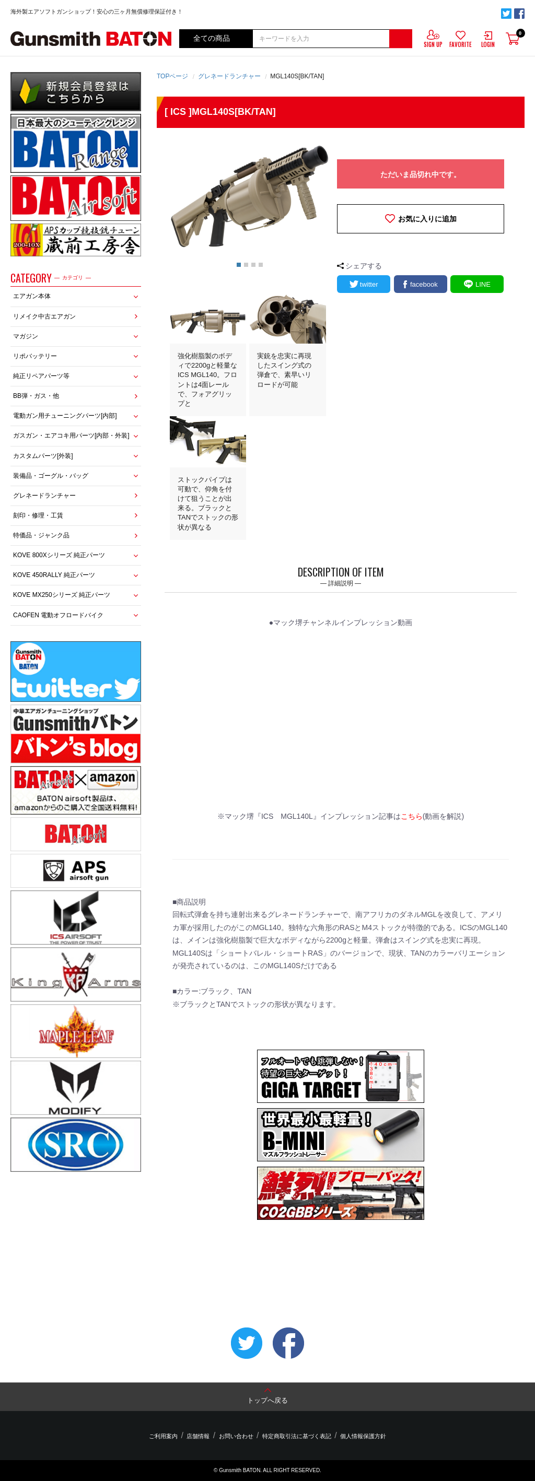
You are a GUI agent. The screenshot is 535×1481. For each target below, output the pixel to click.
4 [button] (261, 265)
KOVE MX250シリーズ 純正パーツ (61, 594)
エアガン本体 (32, 296)
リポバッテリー (35, 356)
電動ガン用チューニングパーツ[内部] (65, 415)
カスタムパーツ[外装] (43, 456)
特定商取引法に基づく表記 (294, 1436)
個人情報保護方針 (358, 1436)
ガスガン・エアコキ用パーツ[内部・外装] (71, 435)
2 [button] (246, 265)
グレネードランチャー (44, 495)
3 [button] (253, 265)
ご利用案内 (168, 1436)
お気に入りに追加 (427, 219)
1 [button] (239, 265)
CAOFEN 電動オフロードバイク (58, 615)
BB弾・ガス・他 (36, 395)
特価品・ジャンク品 (41, 535)
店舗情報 (200, 1436)
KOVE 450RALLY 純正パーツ (54, 575)
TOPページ (172, 76)
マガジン (25, 336)
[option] (249, 197)
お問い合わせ (236, 1436)
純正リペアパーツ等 (41, 376)
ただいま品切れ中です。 (420, 174)
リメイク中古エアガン (44, 316)
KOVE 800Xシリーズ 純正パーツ (59, 555)
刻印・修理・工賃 (38, 515)
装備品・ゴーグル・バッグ (50, 475)
